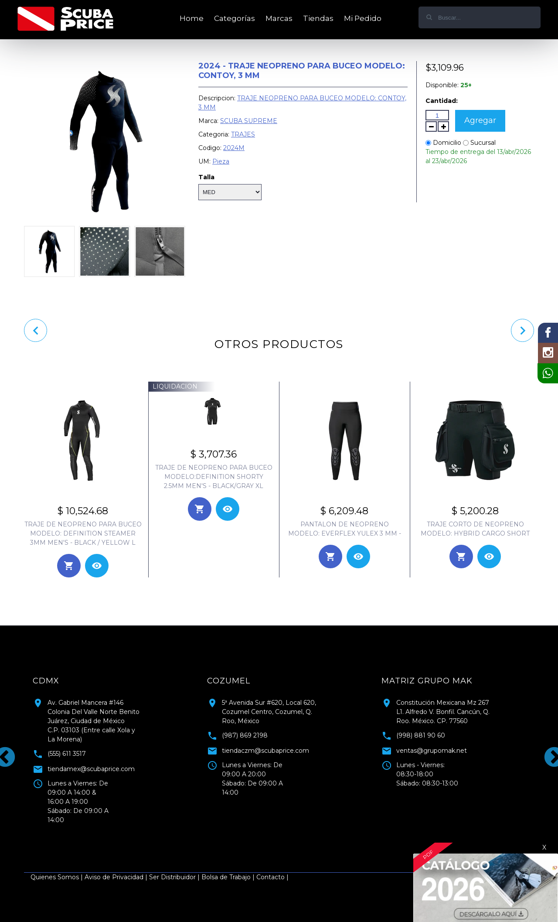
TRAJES (243, 134)
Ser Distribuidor (172, 877)
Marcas (279, 18)
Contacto (270, 877)
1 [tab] (272, 837)
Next (547, 750)
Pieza (220, 161)
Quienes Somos (55, 877)
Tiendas (318, 18)
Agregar (480, 120)
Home (192, 18)
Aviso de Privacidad (114, 877)
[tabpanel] (104, 747)
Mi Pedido (362, 18)
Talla (206, 177)
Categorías (234, 18)
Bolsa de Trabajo (226, 877)
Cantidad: (441, 101)
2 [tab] (285, 837)
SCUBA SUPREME (248, 121)
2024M (234, 148)
